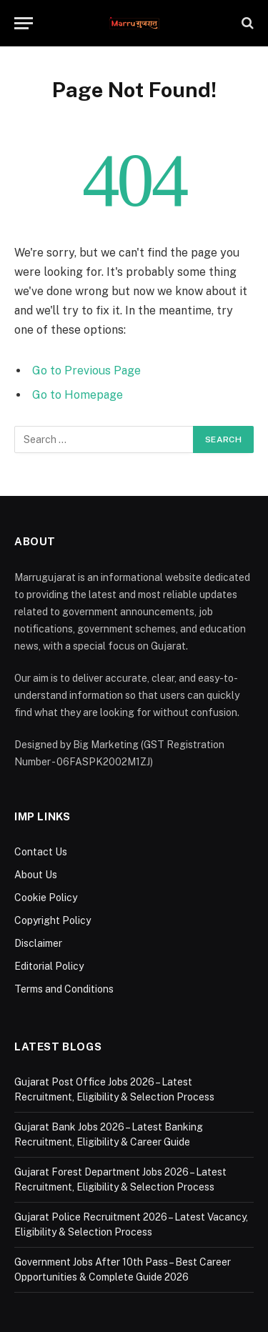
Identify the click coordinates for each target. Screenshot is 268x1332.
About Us (35, 874)
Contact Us (40, 852)
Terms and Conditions (64, 989)
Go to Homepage (77, 395)
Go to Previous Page (86, 370)
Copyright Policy (52, 920)
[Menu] (23, 23)
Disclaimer (38, 943)
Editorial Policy (49, 966)
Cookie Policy (45, 897)
